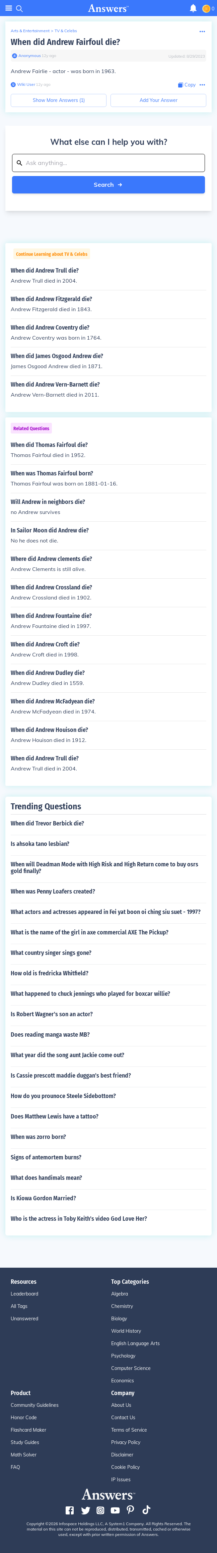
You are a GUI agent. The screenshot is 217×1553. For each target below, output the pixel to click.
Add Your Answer (158, 100)
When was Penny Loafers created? (53, 891)
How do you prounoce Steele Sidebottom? (63, 1096)
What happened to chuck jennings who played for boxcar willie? (90, 993)
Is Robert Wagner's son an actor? (52, 1014)
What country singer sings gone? (51, 953)
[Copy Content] (187, 85)
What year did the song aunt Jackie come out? (67, 1055)
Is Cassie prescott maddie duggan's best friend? (71, 1075)
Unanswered (24, 1319)
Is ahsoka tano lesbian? (40, 844)
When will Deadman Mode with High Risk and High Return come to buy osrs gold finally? (104, 868)
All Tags (19, 1306)
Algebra (119, 1294)
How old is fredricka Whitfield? (49, 973)
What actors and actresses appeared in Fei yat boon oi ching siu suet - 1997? (106, 912)
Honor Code (24, 1418)
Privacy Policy (125, 1442)
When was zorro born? (38, 1137)
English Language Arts (135, 1343)
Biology (119, 1319)
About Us (121, 1405)
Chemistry (122, 1306)
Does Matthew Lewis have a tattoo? (54, 1116)
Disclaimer (122, 1455)
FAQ (15, 1467)
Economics (122, 1381)
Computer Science (131, 1368)
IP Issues (121, 1480)
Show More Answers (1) (59, 100)
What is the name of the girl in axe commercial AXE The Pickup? (89, 932)
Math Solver (24, 1455)
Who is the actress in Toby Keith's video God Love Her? (79, 1218)
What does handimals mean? (46, 1178)
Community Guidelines (35, 1405)
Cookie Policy (125, 1467)
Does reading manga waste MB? (50, 1034)
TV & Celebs (66, 30)
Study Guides (25, 1442)
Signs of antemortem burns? (46, 1157)
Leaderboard (24, 1294)
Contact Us (123, 1418)
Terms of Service (129, 1430)
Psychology (123, 1356)
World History (126, 1331)
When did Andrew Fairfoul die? (65, 42)
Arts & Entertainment (30, 30)
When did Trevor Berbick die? (47, 823)
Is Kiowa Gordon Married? (43, 1198)
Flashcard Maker (28, 1430)
